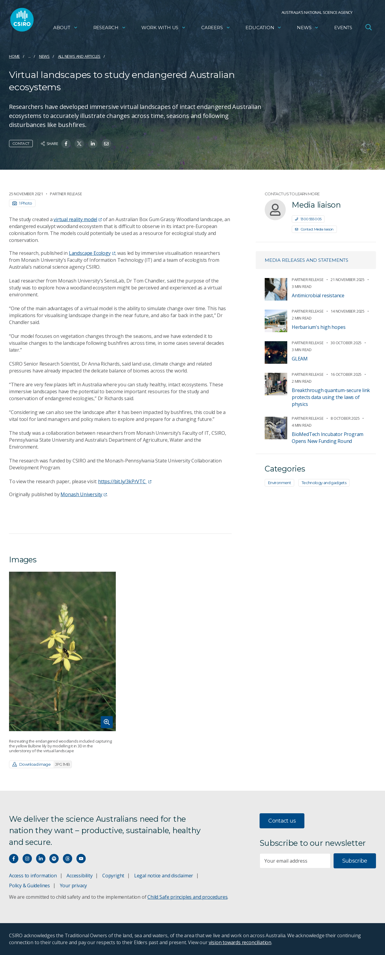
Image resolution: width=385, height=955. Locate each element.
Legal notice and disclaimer (163, 875)
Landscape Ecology (92, 253)
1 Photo (22, 203)
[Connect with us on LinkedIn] (40, 858)
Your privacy (73, 885)
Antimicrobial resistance (318, 295)
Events (343, 29)
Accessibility (79, 875)
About (65, 29)
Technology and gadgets (324, 482)
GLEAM (300, 358)
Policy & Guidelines (29, 885)
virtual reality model (78, 219)
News (308, 29)
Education (263, 29)
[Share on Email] (106, 143)
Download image (42, 764)
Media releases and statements (306, 260)
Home (14, 56)
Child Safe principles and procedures (187, 897)
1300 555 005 (308, 219)
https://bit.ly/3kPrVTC (124, 481)
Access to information (33, 875)
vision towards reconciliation (240, 942)
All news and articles (79, 56)
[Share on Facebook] (66, 143)
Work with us (163, 29)
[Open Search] (368, 28)
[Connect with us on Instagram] (27, 858)
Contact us (282, 820)
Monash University (83, 494)
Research (109, 29)
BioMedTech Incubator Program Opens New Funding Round (327, 437)
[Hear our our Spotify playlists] (54, 858)
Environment (279, 482)
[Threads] (67, 858)
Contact (20, 143)
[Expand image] (62, 651)
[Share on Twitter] (79, 143)
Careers (215, 29)
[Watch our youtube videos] (81, 858)
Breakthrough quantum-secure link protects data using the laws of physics (331, 397)
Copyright (113, 875)
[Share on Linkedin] (92, 143)
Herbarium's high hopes (318, 327)
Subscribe (354, 861)
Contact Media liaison (314, 229)
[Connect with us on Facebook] (13, 858)
